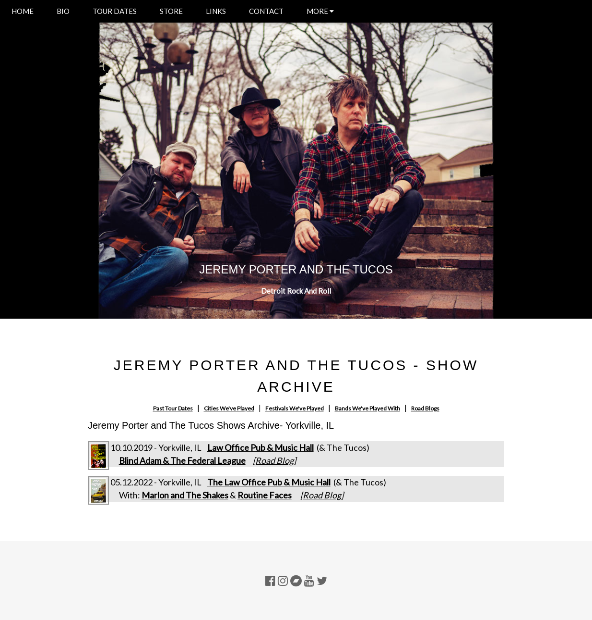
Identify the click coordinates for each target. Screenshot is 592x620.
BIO (63, 11)
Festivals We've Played (294, 408)
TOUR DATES (115, 11)
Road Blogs (425, 408)
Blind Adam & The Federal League (182, 460)
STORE (171, 11)
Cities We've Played (229, 408)
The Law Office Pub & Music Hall (269, 482)
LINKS (216, 11)
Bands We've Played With (367, 408)
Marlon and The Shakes (185, 495)
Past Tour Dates (173, 408)
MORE (320, 11)
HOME (23, 11)
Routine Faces (264, 495)
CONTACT (266, 11)
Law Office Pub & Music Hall (260, 447)
